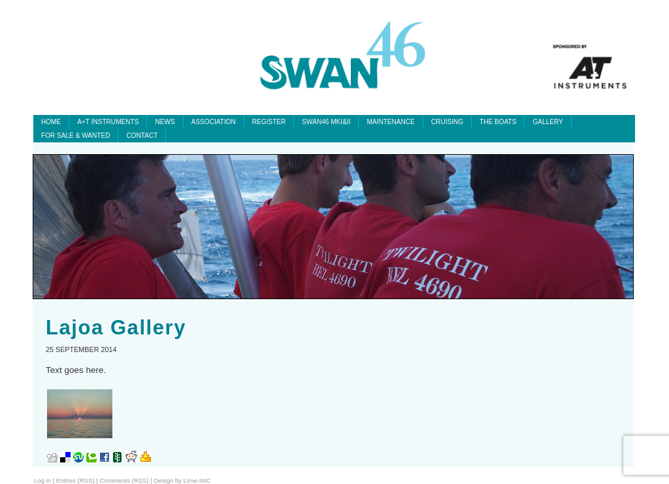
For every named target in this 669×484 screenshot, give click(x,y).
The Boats (498, 121)
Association (213, 121)
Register (269, 121)
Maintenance (390, 121)
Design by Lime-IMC (182, 480)
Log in (42, 480)
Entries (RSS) (75, 480)
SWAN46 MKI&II (326, 121)
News (164, 121)
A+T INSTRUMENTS (108, 121)
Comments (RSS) (123, 480)
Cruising (447, 121)
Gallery (547, 121)
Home (51, 121)
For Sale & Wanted (75, 135)
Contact (141, 135)
